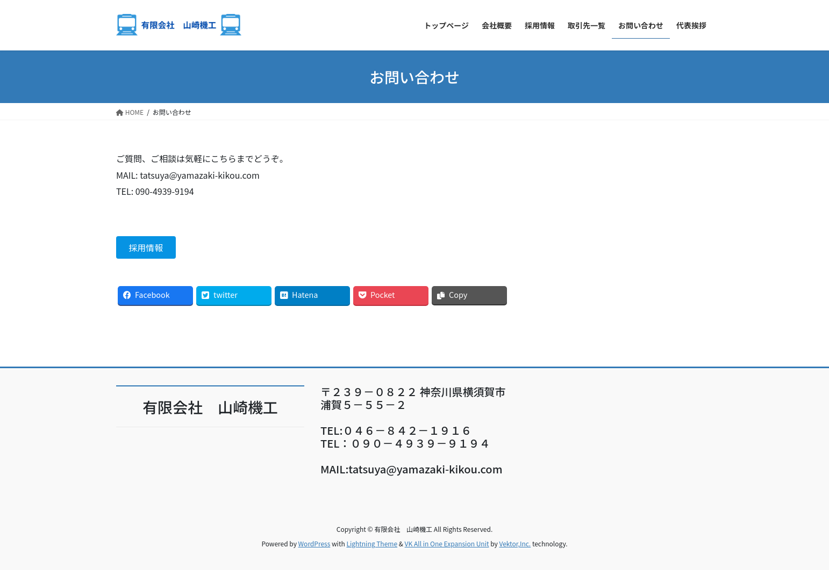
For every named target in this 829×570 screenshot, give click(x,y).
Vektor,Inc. (515, 543)
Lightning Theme (371, 543)
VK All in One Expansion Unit (447, 543)
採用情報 (145, 247)
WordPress (314, 543)
